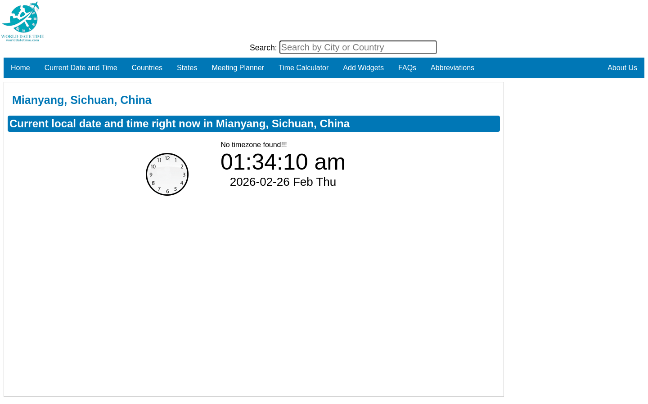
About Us (622, 68)
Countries (147, 68)
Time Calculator (303, 68)
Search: (264, 47)
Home (20, 68)
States (187, 68)
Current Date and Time (81, 68)
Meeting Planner (238, 68)
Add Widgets (363, 68)
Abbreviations (452, 68)
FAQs (407, 68)
